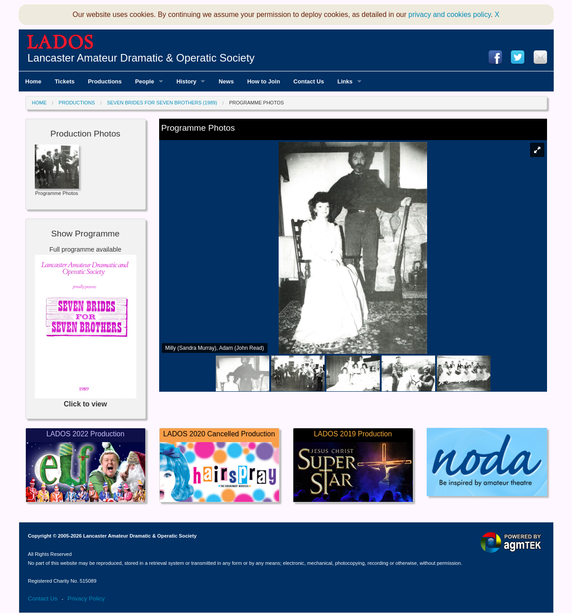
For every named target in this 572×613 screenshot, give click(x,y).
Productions (77, 102)
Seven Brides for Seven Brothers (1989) (162, 102)
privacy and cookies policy (449, 14)
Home (39, 102)
